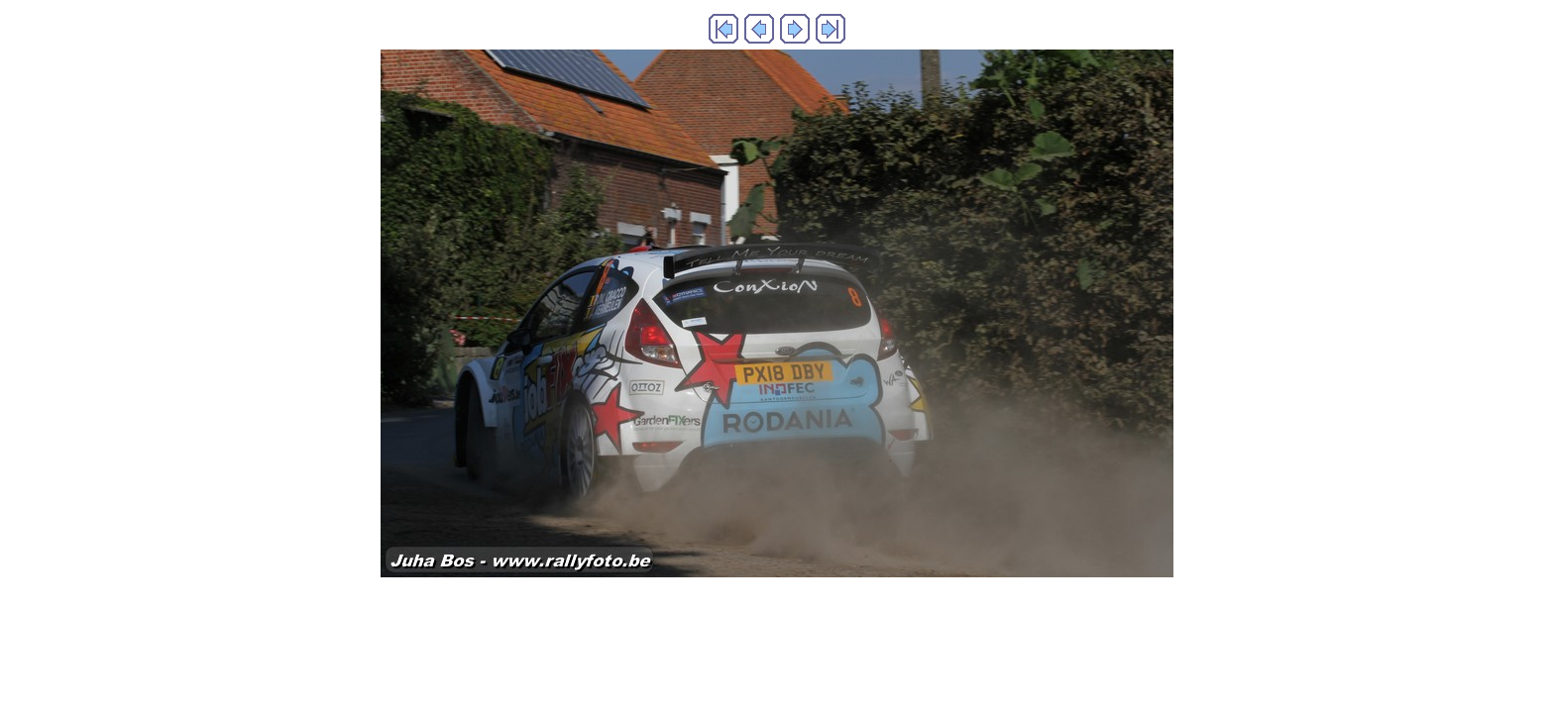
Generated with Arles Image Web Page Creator (777, 618)
